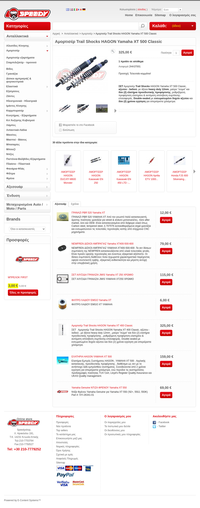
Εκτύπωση (68, 130)
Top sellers (62, 430)
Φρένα (10, 178)
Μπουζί (11, 149)
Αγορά (187, 52)
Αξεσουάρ (14, 187)
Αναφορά (124, 66)
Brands (13, 219)
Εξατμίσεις (12, 91)
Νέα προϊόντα (63, 426)
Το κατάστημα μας (66, 434)
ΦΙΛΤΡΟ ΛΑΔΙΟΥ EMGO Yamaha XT (91, 300)
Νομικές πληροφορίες (67, 446)
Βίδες (9, 68)
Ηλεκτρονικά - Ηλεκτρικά (21, 100)
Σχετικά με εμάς (64, 454)
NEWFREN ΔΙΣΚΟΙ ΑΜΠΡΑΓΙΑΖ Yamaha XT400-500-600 (103, 243)
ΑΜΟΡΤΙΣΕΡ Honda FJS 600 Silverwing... (179, 176)
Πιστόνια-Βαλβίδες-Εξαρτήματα (25, 158)
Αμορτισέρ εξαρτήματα (20, 57)
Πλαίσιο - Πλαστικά (18, 163)
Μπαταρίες (13, 144)
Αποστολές (62, 442)
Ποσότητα (166, 52)
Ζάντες (10, 96)
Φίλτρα (10, 173)
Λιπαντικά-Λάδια (16, 129)
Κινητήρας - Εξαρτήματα (21, 115)
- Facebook (163, 422)
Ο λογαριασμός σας (182, 15)
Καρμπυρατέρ (15, 110)
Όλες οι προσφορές (23, 292)
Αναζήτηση (143, 26)
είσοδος (142, 9)
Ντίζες (10, 154)
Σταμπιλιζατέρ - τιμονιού (21, 62)
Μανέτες (11, 134)
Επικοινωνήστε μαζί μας (69, 438)
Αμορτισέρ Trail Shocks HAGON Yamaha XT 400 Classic (102, 325)
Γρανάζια (12, 73)
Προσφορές (17, 240)
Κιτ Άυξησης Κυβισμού (20, 120)
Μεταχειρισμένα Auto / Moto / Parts (24, 206)
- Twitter (161, 426)
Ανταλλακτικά (17, 36)
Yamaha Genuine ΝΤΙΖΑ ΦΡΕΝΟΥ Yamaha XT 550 (99, 387)
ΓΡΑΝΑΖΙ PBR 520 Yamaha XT (88, 212)
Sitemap (60, 462)
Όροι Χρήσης (63, 450)
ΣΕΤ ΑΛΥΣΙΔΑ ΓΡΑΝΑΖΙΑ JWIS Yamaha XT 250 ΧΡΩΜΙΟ (102, 274)
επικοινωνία (143, 15)
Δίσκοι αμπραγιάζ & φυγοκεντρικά (18, 80)
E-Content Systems (28, 500)
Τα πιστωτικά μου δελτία (117, 426)
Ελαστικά (12, 86)
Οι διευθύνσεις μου (114, 430)
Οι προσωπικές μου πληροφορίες (122, 434)
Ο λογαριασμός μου (117, 416)
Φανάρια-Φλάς (15, 168)
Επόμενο (116, 111)
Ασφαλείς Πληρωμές (67, 458)
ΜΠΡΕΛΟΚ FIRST (18, 277)
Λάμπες (11, 125)
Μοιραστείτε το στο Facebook (78, 125)
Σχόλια (75, 204)
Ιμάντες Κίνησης (16, 105)
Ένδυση (13, 196)
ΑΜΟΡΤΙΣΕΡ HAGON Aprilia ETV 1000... (152, 176)
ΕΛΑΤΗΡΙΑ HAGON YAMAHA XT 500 (92, 356)
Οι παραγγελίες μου (115, 422)
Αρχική (56, 33)
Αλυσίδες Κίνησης (17, 45)
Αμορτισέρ (12, 50)
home (129, 15)
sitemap (160, 15)
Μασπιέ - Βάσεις (16, 139)
